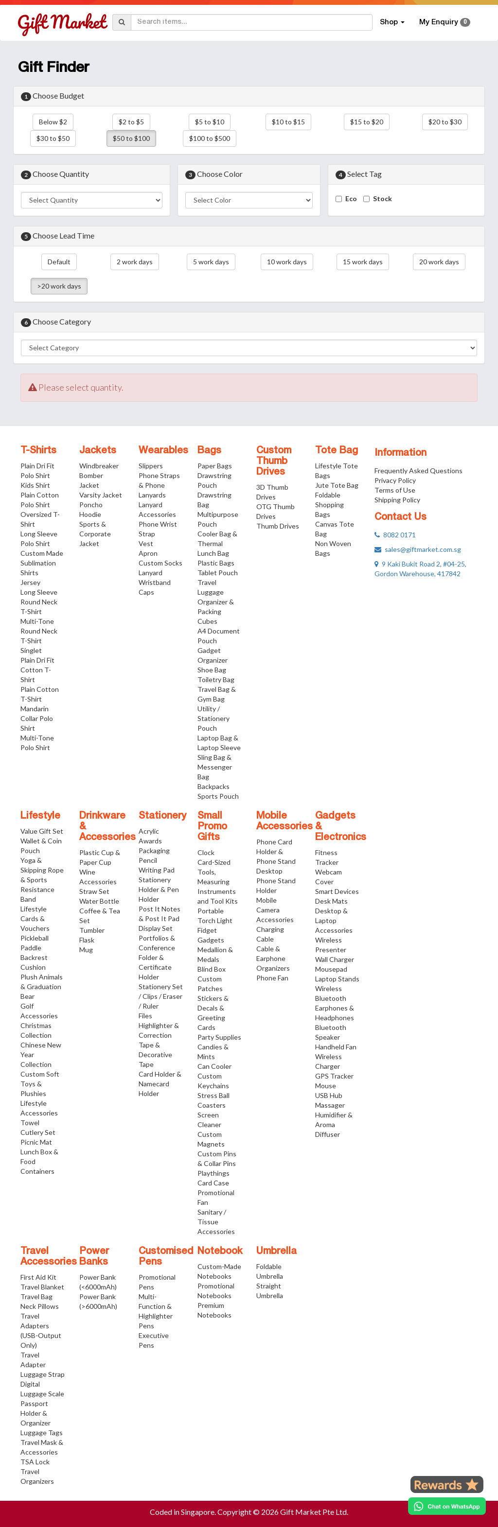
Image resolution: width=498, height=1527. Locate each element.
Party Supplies (219, 1037)
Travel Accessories (48, 1257)
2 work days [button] (135, 261)
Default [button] (59, 261)
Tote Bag (336, 450)
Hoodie (90, 514)
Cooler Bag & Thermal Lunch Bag (217, 543)
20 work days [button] (439, 261)
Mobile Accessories (284, 821)
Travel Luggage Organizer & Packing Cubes (215, 601)
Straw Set (94, 891)
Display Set (156, 928)
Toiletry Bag (215, 679)
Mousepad (331, 969)
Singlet (31, 650)
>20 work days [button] (59, 286)
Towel (29, 1122)
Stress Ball (213, 1095)
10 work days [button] (287, 261)
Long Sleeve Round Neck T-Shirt (38, 602)
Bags (209, 450)
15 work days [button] (363, 261)
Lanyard (150, 572)
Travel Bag (36, 1296)
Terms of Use (394, 490)
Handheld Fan (335, 1047)
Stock (382, 198)
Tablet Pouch (217, 572)
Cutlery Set (37, 1132)
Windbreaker (99, 466)
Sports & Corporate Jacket (95, 534)
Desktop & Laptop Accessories (334, 920)
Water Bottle (99, 901)
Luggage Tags (41, 1432)
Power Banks (94, 1257)
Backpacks (213, 786)
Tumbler (92, 930)
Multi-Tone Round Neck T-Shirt (38, 631)
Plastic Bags (215, 563)
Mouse (325, 1085)
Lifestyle (40, 816)
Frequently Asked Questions (418, 470)
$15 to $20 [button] (366, 122)
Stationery (162, 816)
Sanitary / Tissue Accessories (216, 1221)
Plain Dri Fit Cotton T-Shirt (37, 670)
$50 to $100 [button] (131, 138)
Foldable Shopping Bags (329, 504)
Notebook (220, 1251)
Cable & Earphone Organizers (273, 958)
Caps (146, 592)
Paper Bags (214, 466)
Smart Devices (337, 891)
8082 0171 (395, 535)
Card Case (213, 1183)
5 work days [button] (211, 261)
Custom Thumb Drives (273, 461)
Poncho (91, 504)
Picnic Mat (36, 1142)
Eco (351, 198)
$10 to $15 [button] (288, 122)
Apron (148, 553)
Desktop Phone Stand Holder (276, 880)
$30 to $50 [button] (53, 138)
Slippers (151, 466)
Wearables (163, 450)
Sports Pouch (218, 796)
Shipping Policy (397, 500)
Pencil (148, 860)
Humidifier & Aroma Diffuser (334, 1124)
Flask (86, 940)
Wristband (155, 582)
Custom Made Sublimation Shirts (41, 563)
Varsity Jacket (100, 495)
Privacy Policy (395, 480)
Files (145, 1016)
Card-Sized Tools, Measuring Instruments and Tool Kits (217, 881)
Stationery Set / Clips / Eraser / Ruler (161, 996)
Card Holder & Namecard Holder (160, 1084)
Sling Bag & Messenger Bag (214, 767)
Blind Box (211, 969)
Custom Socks (160, 563)
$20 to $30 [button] (445, 122)
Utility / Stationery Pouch (213, 718)
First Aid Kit (38, 1277)
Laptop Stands (337, 979)
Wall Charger (334, 959)
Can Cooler (214, 1066)
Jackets (97, 450)
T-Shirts (38, 450)
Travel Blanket (42, 1287)
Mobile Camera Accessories (275, 910)
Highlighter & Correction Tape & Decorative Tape (159, 1044)
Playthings (213, 1173)
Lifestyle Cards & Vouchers (35, 918)
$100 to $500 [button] (209, 138)
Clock (205, 852)
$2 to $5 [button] (131, 122)
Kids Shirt (35, 485)
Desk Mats (331, 901)
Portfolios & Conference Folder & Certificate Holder (157, 957)
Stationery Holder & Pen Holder (159, 889)
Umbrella (276, 1251)
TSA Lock (35, 1462)
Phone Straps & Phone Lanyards (159, 485)
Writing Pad (157, 870)
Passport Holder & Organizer (35, 1413)
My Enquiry (444, 22)
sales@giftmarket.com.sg (417, 549)
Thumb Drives (277, 526)
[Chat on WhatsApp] (447, 1506)
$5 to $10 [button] (209, 122)
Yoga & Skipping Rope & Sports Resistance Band (42, 879)
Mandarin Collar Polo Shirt (36, 718)
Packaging (154, 850)
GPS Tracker (334, 1076)
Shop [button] (392, 22)
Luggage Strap (42, 1374)
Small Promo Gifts (212, 827)
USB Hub (328, 1095)
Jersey (30, 582)
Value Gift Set (41, 831)
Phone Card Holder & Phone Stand (276, 851)
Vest (146, 543)
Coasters (211, 1105)
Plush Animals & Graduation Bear (41, 986)
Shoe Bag (211, 670)
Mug (86, 949)
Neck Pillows (39, 1306)
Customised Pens (166, 1257)
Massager (330, 1105)
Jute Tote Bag (336, 485)
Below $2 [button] (53, 122)
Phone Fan (272, 978)
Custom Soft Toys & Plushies (39, 1084)
